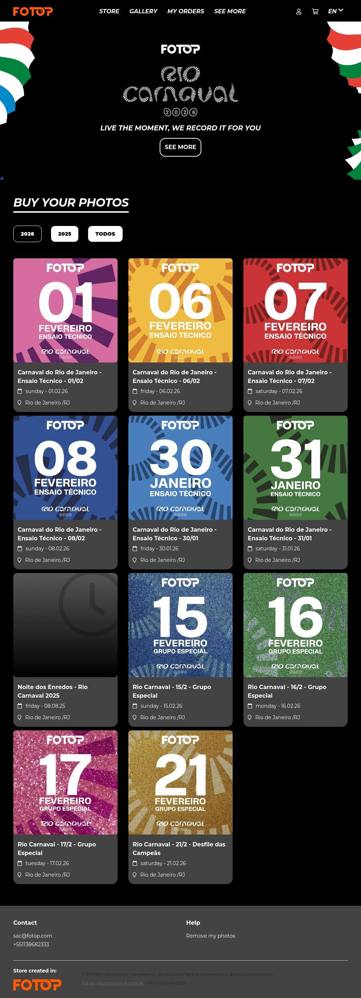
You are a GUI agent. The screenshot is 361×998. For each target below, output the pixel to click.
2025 (64, 234)
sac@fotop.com (32, 936)
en (335, 11)
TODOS (105, 234)
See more (230, 11)
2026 (27, 234)
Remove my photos (210, 936)
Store (109, 11)
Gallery (143, 11)
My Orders (186, 11)
